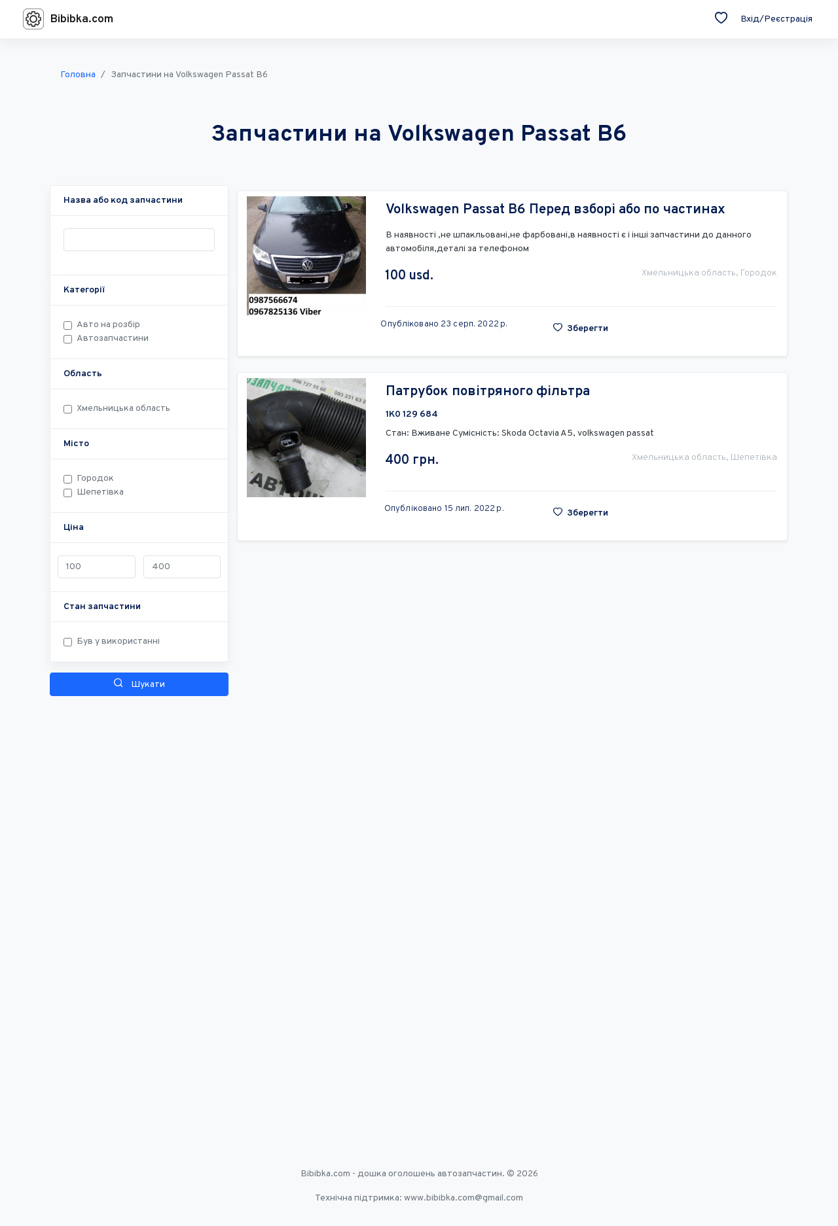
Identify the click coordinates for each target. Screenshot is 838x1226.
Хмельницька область (123, 408)
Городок (95, 478)
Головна (78, 74)
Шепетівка (100, 492)
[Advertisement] (139, 897)
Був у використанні (118, 641)
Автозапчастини (113, 338)
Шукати (139, 683)
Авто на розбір (108, 324)
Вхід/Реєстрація (776, 19)
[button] (123, 200)
